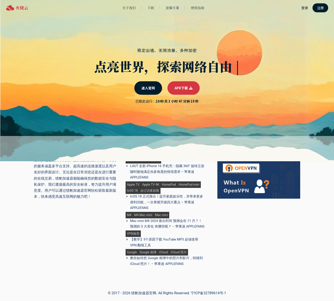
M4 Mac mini (143, 215)
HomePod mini (189, 184)
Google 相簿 (147, 252)
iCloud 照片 (179, 252)
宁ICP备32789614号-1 (208, 293)
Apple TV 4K (150, 184)
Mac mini (161, 215)
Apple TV (133, 184)
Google (132, 252)
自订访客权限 (149, 191)
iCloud (163, 252)
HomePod (169, 184)
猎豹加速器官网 (143, 293)
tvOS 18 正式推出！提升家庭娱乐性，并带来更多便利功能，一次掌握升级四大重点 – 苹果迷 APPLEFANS (166, 202)
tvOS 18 (132, 191)
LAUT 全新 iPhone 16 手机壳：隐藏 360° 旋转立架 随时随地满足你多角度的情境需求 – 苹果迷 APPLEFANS (167, 172)
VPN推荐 (133, 234)
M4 (129, 215)
